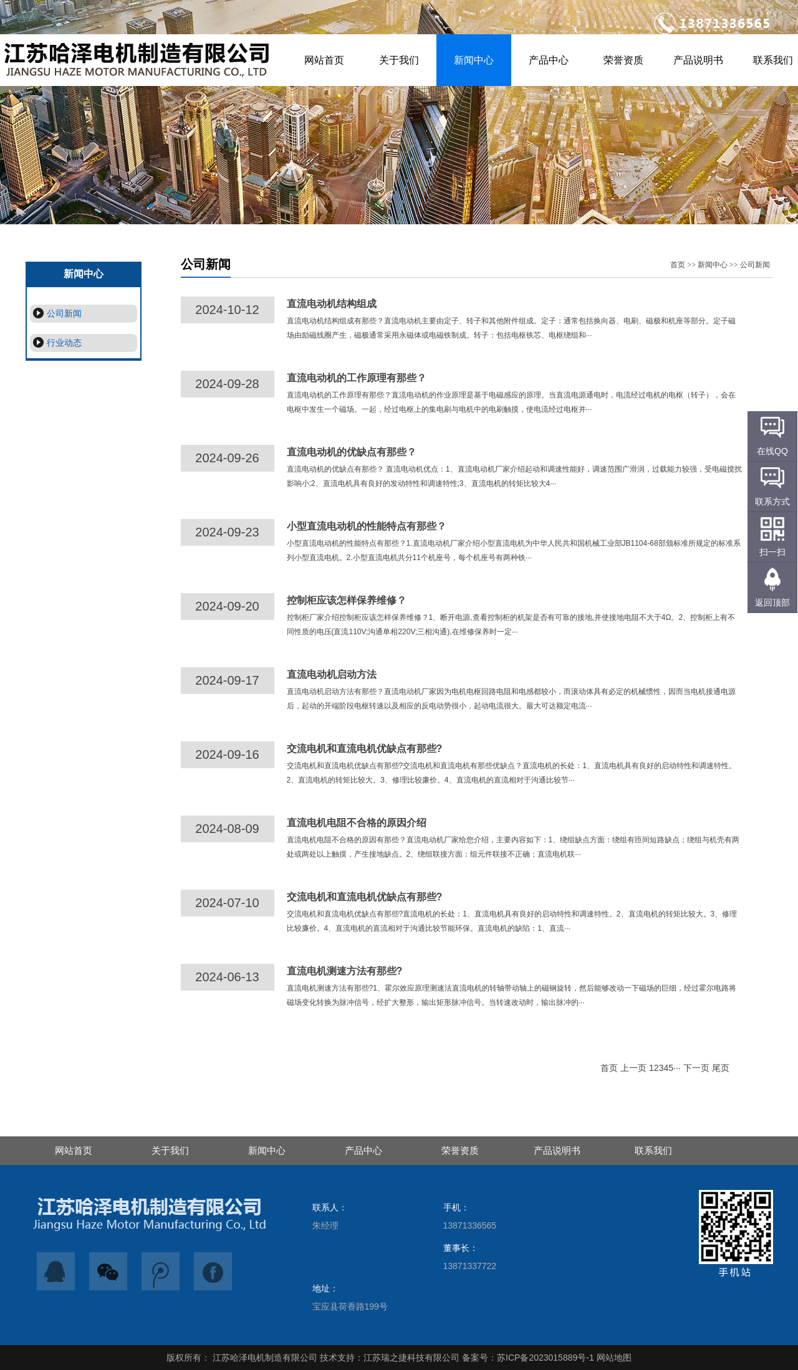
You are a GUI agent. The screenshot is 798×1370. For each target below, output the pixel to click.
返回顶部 (772, 602)
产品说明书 (698, 60)
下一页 (696, 1068)
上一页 (633, 1068)
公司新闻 (56, 313)
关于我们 (399, 60)
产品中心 (549, 60)
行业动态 (56, 342)
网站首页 (324, 60)
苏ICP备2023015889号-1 (545, 1358)
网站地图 (614, 1358)
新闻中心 (474, 60)
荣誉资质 (623, 60)
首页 (677, 264)
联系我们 (653, 1150)
